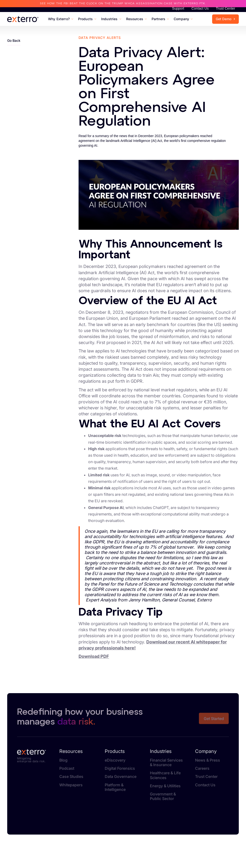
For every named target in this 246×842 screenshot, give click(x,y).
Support (178, 8)
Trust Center (225, 8)
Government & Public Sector (163, 796)
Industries (161, 751)
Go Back (13, 40)
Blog (63, 760)
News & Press (207, 760)
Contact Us (200, 8)
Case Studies (71, 776)
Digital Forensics (120, 768)
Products (115, 751)
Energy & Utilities (165, 786)
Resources (71, 751)
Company (206, 751)
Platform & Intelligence (115, 787)
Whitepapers (71, 785)
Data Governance (120, 776)
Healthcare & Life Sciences (165, 775)
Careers (202, 768)
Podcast (66, 768)
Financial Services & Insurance (166, 762)
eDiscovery (115, 760)
